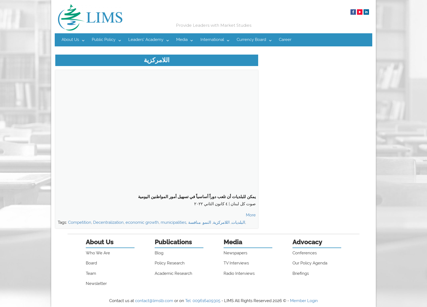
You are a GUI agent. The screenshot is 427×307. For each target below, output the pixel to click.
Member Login (304, 300)
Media (182, 39)
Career (285, 39)
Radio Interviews (239, 273)
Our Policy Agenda (309, 263)
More (251, 215)
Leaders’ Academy (145, 39)
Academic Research (173, 273)
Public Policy (103, 39)
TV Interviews (236, 263)
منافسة (194, 222)
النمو (207, 222)
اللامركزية (221, 222)
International (212, 39)
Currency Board (251, 39)
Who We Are (98, 253)
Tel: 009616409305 (202, 300)
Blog (159, 253)
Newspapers (235, 253)
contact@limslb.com (154, 300)
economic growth (142, 222)
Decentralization (108, 222)
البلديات (238, 222)
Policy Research (170, 263)
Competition (79, 222)
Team (91, 273)
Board (91, 263)
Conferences (304, 253)
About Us (70, 39)
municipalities (173, 222)
